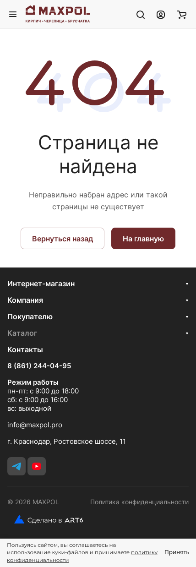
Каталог (22, 333)
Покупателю (30, 316)
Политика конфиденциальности (139, 502)
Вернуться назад (62, 238)
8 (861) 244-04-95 (39, 366)
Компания (25, 300)
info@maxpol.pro (34, 424)
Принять (176, 552)
